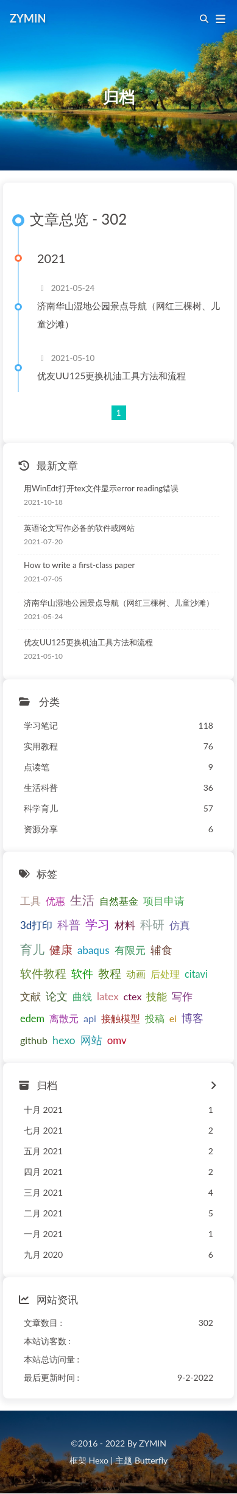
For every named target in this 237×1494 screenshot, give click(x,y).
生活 (82, 900)
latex (108, 996)
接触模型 (120, 1018)
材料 (125, 925)
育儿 (32, 949)
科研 (152, 924)
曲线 (82, 996)
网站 (91, 1040)
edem (32, 1018)
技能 (156, 996)
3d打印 (36, 925)
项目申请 (164, 901)
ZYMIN (28, 18)
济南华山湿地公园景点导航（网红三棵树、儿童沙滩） (128, 315)
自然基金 (118, 901)
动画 (136, 974)
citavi (196, 974)
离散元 (64, 1018)
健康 (61, 949)
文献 (30, 996)
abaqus (93, 950)
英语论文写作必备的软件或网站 (79, 528)
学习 (97, 924)
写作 (182, 996)
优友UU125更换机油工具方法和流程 (111, 375)
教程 (109, 973)
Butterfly (151, 1460)
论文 (57, 996)
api (89, 1018)
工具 (30, 900)
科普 (68, 924)
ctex (133, 996)
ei (173, 1018)
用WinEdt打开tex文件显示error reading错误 (101, 488)
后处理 (165, 974)
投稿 (154, 1018)
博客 (192, 1018)
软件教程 (43, 973)
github (34, 1040)
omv (117, 1040)
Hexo (98, 1460)
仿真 (179, 925)
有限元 (130, 950)
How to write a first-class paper (79, 565)
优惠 (55, 901)
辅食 (161, 949)
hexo (64, 1040)
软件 (82, 973)
